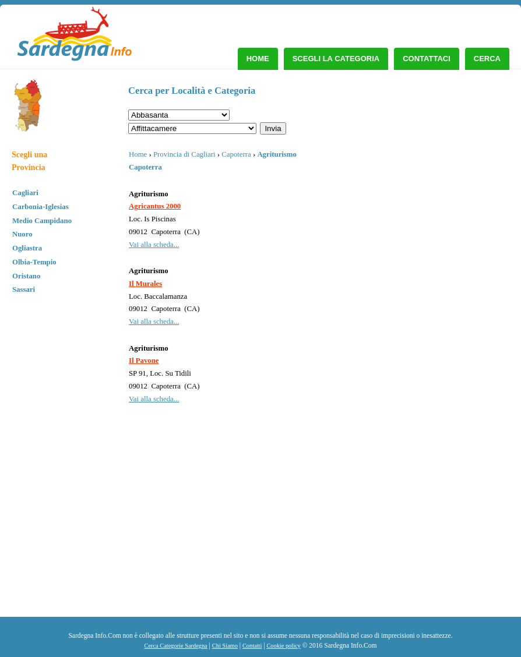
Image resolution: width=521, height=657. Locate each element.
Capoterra (236, 154)
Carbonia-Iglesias (40, 207)
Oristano (26, 276)
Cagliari (25, 193)
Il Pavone (144, 360)
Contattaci (426, 58)
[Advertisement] (419, 529)
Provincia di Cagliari (184, 154)
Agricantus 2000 (155, 206)
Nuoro (22, 234)
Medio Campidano (42, 221)
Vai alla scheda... (154, 245)
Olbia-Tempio (34, 262)
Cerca (487, 58)
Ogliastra (27, 248)
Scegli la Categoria (336, 58)
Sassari (23, 289)
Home (258, 58)
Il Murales (145, 284)
